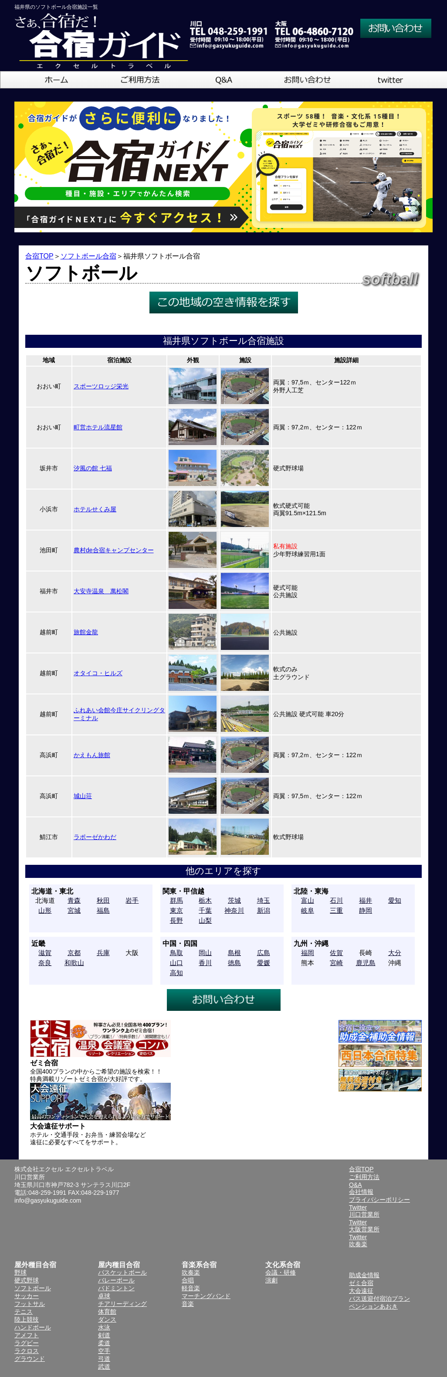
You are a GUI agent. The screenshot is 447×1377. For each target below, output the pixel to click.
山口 (176, 962)
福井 (365, 900)
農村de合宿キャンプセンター (114, 550)
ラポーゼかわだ (95, 836)
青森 (74, 900)
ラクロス (26, 1350)
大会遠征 (361, 1290)
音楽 (188, 1303)
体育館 (107, 1311)
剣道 (104, 1335)
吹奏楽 (191, 1272)
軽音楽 (191, 1288)
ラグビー (26, 1343)
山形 (44, 910)
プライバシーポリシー (379, 1199)
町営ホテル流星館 (98, 427)
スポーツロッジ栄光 (101, 386)
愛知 (394, 900)
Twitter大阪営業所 (364, 1226)
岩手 (132, 900)
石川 (336, 900)
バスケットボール (122, 1272)
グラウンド (29, 1358)
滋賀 (44, 952)
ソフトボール (32, 1288)
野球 (20, 1272)
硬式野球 (26, 1280)
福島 (103, 910)
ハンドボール (32, 1327)
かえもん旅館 (92, 754)
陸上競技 (26, 1319)
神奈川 (234, 910)
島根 (234, 952)
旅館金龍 (86, 632)
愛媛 (263, 962)
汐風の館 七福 (93, 468)
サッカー (26, 1295)
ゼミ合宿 (361, 1282)
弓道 (104, 1358)
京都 (74, 952)
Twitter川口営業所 (364, 1211)
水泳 (104, 1327)
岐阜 (307, 910)
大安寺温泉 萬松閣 (101, 591)
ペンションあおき (373, 1306)
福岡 (307, 952)
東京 (176, 910)
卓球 (104, 1295)
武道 (104, 1366)
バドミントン (116, 1288)
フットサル (29, 1303)
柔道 (104, 1343)
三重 (336, 910)
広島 (263, 952)
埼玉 (263, 900)
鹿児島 (366, 962)
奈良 (44, 962)
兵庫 (103, 952)
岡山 (205, 952)
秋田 (103, 900)
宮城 (74, 910)
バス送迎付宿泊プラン (379, 1298)
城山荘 (83, 795)
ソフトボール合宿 (88, 256)
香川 (205, 962)
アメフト (26, 1335)
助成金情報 (364, 1275)
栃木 (205, 900)
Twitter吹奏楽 (358, 1241)
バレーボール (116, 1280)
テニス (23, 1311)
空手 (104, 1350)
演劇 (271, 1280)
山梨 (205, 920)
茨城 (234, 900)
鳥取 (176, 952)
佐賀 (336, 952)
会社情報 (361, 1191)
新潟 (263, 910)
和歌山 (74, 962)
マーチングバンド (206, 1295)
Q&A (355, 1184)
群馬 (176, 900)
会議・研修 (280, 1272)
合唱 (188, 1280)
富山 (307, 900)
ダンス (107, 1319)
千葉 (205, 910)
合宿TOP (39, 256)
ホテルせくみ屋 (95, 509)
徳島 (234, 962)
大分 (394, 952)
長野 (176, 920)
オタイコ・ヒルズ (98, 673)
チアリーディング (122, 1303)
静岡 (365, 910)
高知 (176, 972)
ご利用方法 (364, 1176)
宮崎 (336, 962)
